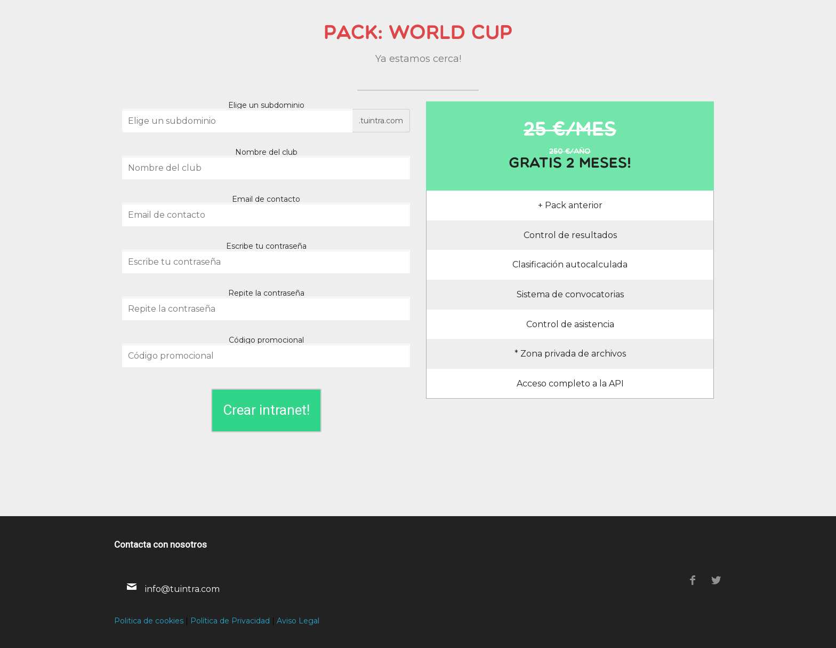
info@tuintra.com (182, 589)
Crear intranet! (266, 410)
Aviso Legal (298, 621)
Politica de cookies (148, 621)
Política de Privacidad (230, 621)
